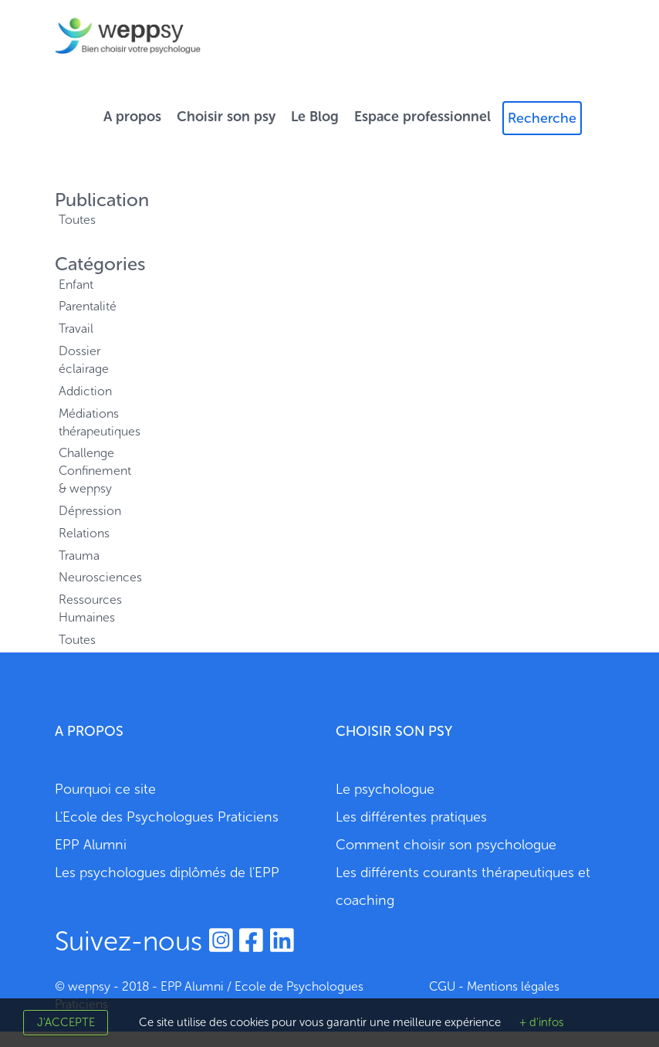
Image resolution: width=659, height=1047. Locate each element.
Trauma (79, 555)
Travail (76, 328)
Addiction (85, 391)
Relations (84, 533)
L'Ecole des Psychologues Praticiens (167, 816)
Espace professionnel (422, 116)
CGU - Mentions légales (494, 986)
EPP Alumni (91, 844)
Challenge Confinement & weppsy (92, 471)
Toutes (77, 219)
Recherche (542, 118)
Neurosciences (92, 577)
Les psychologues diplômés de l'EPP (167, 872)
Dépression (90, 510)
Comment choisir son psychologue (446, 844)
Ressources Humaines (90, 608)
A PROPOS (89, 731)
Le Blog (315, 116)
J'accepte (66, 1022)
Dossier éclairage (84, 360)
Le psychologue (385, 789)
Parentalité (88, 306)
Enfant (76, 284)
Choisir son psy (226, 116)
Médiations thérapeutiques (92, 422)
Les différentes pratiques (411, 816)
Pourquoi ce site (105, 789)
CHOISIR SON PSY (394, 731)
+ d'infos (541, 1022)
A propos (132, 116)
